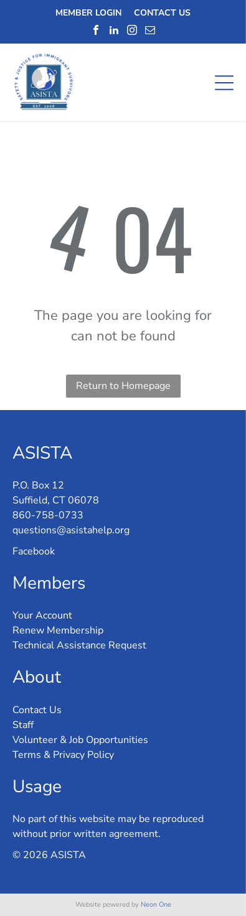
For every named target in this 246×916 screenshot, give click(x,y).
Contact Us (37, 710)
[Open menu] (224, 82)
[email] (150, 29)
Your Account (42, 615)
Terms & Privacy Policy (63, 755)
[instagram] (132, 29)
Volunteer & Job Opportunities (80, 740)
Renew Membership (57, 630)
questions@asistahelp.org (71, 530)
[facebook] (95, 29)
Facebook (33, 551)
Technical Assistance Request (79, 645)
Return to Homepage (123, 386)
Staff (23, 725)
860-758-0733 (47, 515)
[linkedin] (113, 29)
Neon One (156, 904)
